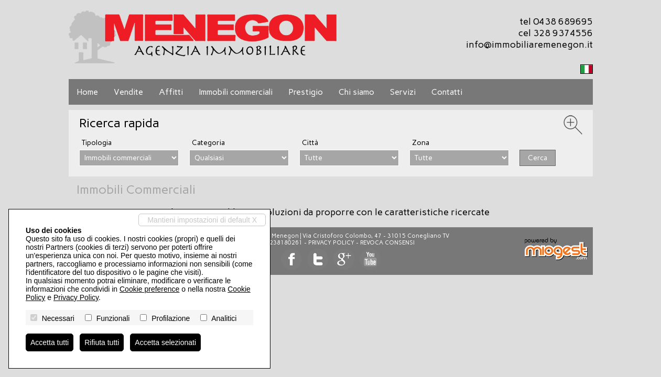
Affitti (171, 92)
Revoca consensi (387, 242)
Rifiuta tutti (101, 342)
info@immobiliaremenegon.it (529, 44)
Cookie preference (149, 289)
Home (87, 92)
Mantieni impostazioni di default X (202, 220)
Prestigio (305, 92)
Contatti (446, 92)
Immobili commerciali (236, 92)
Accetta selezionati (165, 342)
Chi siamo (356, 92)
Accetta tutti (49, 342)
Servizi (403, 92)
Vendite (128, 92)
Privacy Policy (331, 242)
